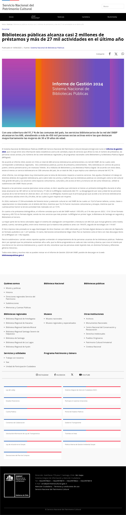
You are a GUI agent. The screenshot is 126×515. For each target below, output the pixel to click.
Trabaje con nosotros (15, 358)
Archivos (89, 319)
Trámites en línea (71, 433)
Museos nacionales (54, 319)
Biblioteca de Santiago (15, 338)
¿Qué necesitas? (35, 17)
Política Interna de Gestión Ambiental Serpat (80, 444)
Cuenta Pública (11, 412)
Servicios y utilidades (15, 353)
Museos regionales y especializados (61, 323)
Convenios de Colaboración (15, 423)
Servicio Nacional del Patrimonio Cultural (52, 489)
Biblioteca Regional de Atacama (19, 323)
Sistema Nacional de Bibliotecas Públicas (47, 48)
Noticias (61, 17)
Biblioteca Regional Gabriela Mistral (21, 327)
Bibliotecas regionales (15, 314)
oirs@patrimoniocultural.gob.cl (54, 483)
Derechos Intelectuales (95, 334)
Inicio (11, 17)
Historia (9, 292)
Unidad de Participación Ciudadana (21, 366)
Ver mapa (79, 475)
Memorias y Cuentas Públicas (18, 307)
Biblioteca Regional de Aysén (18, 347)
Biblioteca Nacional (54, 283)
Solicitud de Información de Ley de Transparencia (23, 433)
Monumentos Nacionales (96, 323)
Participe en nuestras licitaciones (76, 401)
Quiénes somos (12, 283)
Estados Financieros (13, 401)
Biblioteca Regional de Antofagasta (20, 319)
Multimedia (112, 17)
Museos (48, 314)
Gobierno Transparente (73, 423)
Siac (7, 362)
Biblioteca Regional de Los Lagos (19, 342)
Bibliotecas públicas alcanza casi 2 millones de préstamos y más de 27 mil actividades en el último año (63, 37)
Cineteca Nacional (93, 347)
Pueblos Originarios (94, 338)
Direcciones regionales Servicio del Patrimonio (20, 297)
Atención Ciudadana (43, 486)
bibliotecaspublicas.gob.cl (13, 255)
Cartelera (86, 17)
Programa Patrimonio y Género (60, 353)
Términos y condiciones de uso (66, 486)
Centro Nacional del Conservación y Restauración (101, 328)
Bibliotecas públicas (94, 283)
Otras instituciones (94, 314)
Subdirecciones (12, 303)
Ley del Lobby (10, 390)
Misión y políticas (13, 288)
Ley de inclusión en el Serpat (15, 444)
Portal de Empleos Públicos (74, 412)
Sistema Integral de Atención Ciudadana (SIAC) (81, 390)
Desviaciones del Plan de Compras (18, 455)
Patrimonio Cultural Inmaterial (99, 342)
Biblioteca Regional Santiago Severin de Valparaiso (22, 332)
